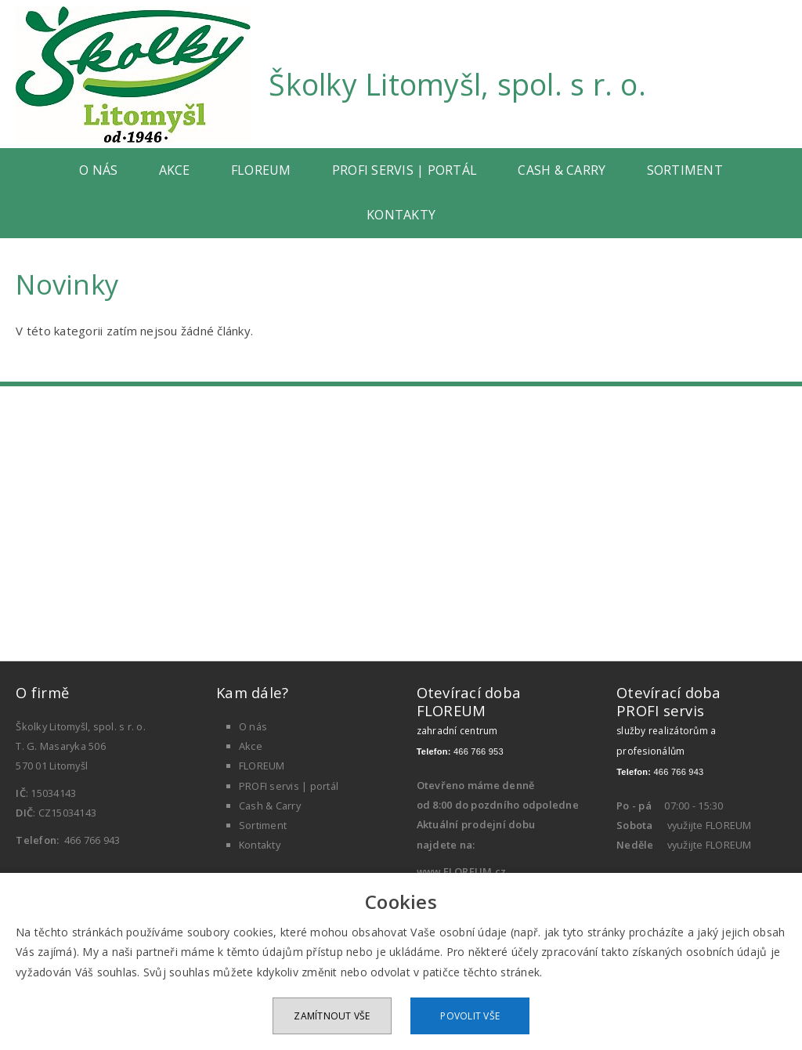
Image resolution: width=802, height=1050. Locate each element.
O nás (98, 170)
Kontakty (401, 214)
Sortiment (685, 170)
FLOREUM (261, 170)
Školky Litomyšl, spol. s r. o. (457, 84)
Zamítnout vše (332, 1016)
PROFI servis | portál (404, 170)
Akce (174, 170)
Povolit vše (470, 1016)
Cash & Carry (561, 170)
